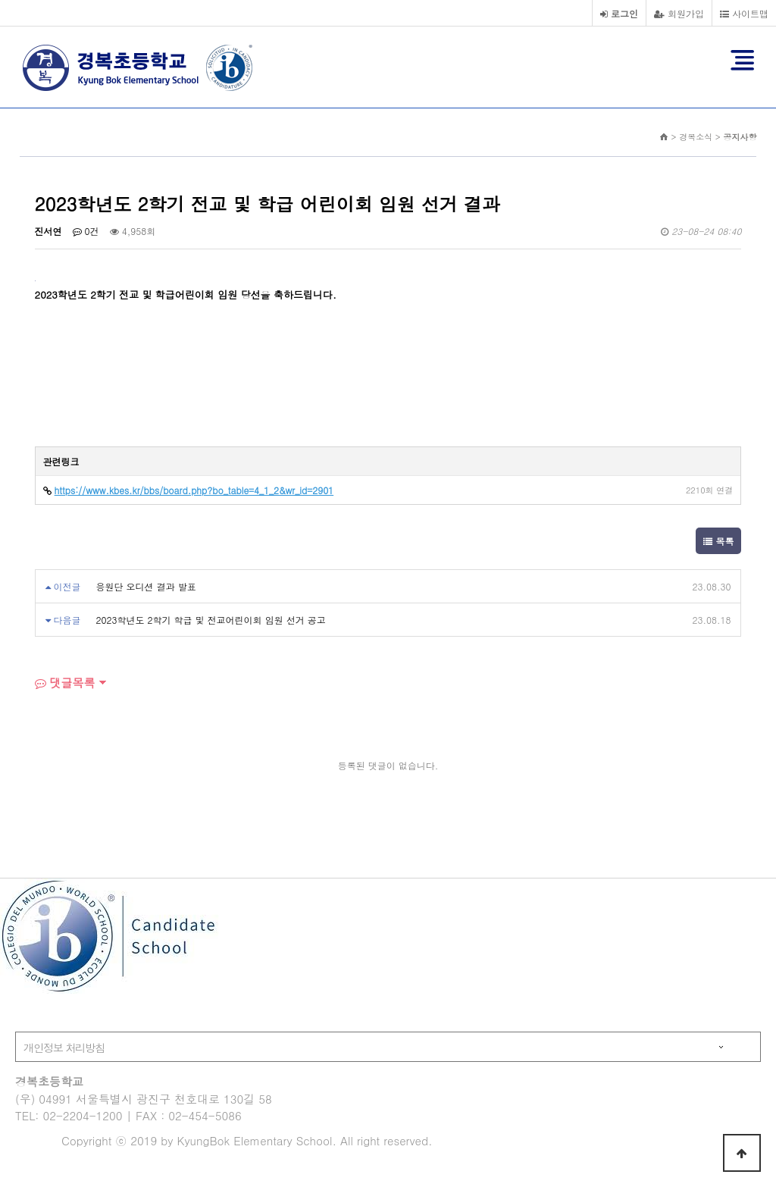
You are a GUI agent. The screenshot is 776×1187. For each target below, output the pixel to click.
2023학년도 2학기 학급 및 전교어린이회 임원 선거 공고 (211, 619)
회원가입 (679, 13)
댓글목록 (65, 683)
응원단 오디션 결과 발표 (146, 586)
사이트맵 (744, 13)
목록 (718, 540)
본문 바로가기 (0, 0)
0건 (86, 230)
